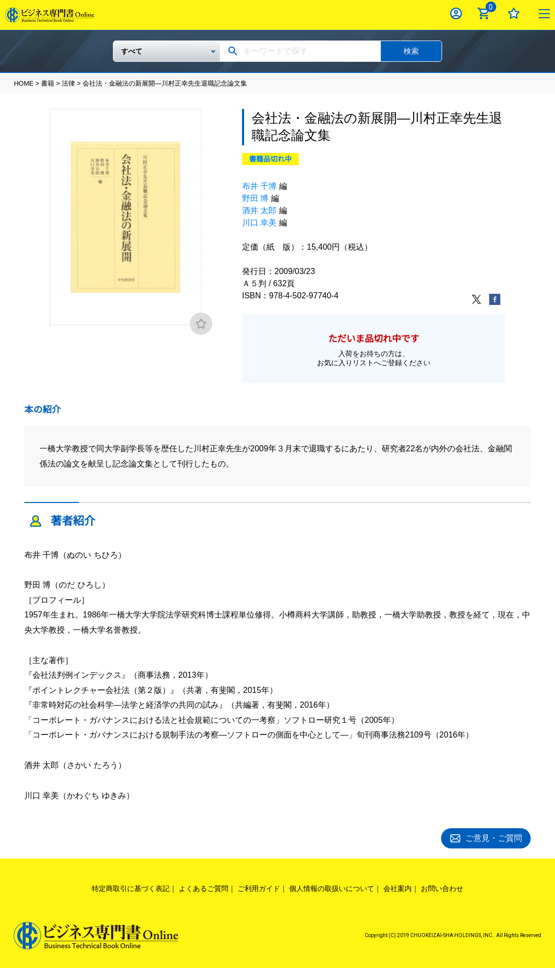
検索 (411, 51)
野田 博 (255, 198)
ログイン (456, 13)
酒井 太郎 (259, 210)
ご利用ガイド (258, 887)
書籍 (47, 83)
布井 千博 (259, 186)
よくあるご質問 (203, 887)
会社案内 (397, 887)
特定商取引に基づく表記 (131, 887)
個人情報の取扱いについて (331, 887)
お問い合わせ (442, 887)
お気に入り (514, 13)
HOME (23, 83)
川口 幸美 (259, 222)
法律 (68, 83)
